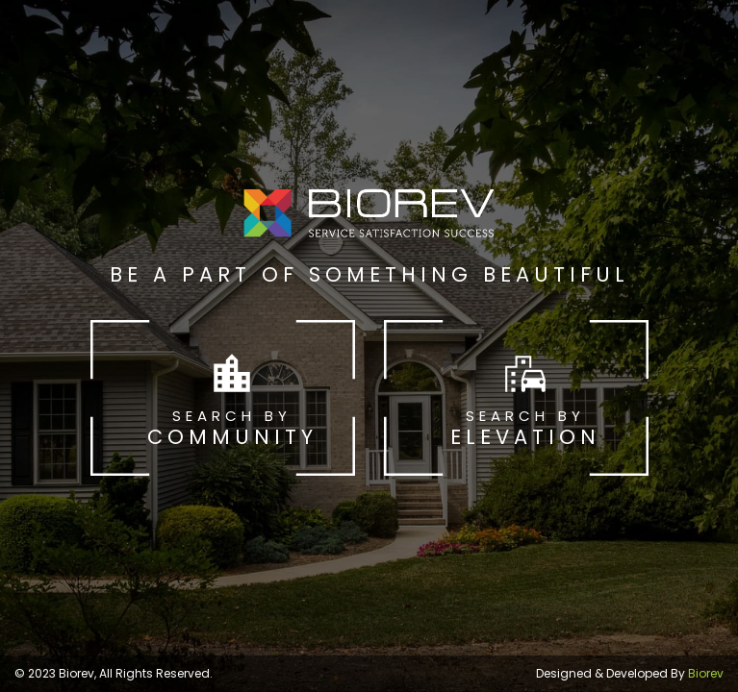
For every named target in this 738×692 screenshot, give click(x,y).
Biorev (706, 673)
